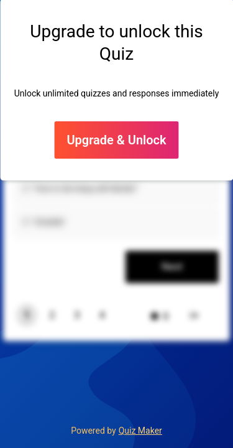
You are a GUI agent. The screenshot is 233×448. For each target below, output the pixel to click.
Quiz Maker (140, 431)
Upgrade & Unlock (116, 140)
